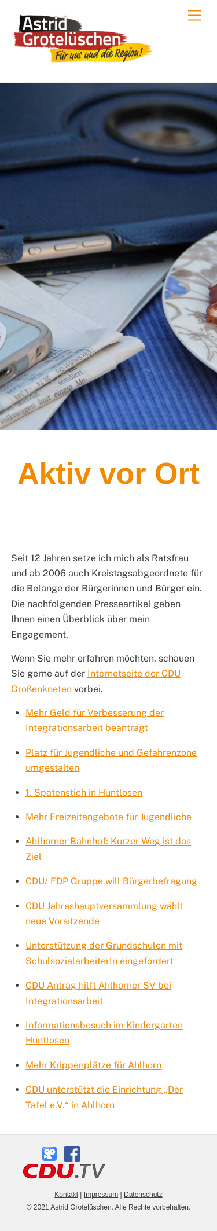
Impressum (101, 1194)
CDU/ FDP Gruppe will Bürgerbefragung (111, 881)
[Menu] (194, 16)
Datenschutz (143, 1194)
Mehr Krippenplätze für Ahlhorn (93, 1065)
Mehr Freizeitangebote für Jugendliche (108, 816)
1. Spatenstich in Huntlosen (83, 792)
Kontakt (66, 1194)
